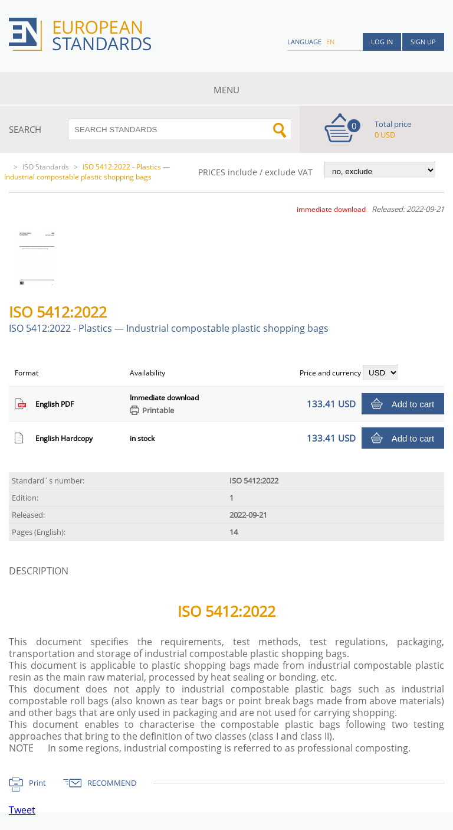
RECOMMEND (111, 782)
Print (37, 782)
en (330, 41)
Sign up (423, 41)
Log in (382, 41)
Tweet (22, 809)
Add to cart (413, 404)
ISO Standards (45, 167)
